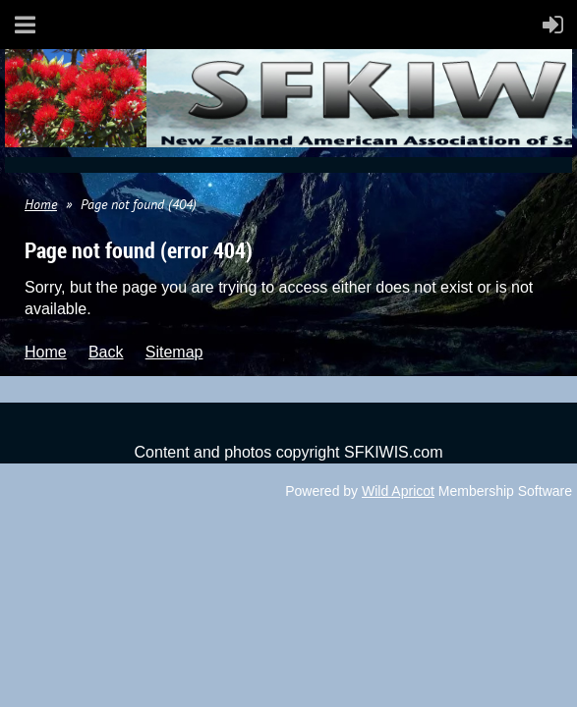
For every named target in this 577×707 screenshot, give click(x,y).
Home (41, 204)
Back (106, 352)
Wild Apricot (398, 491)
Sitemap (174, 352)
